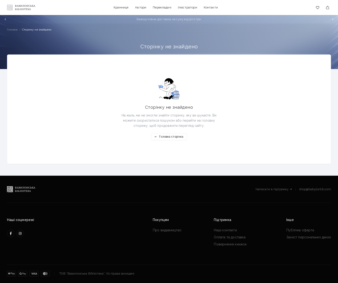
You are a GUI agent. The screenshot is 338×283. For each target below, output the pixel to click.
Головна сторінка (169, 136)
